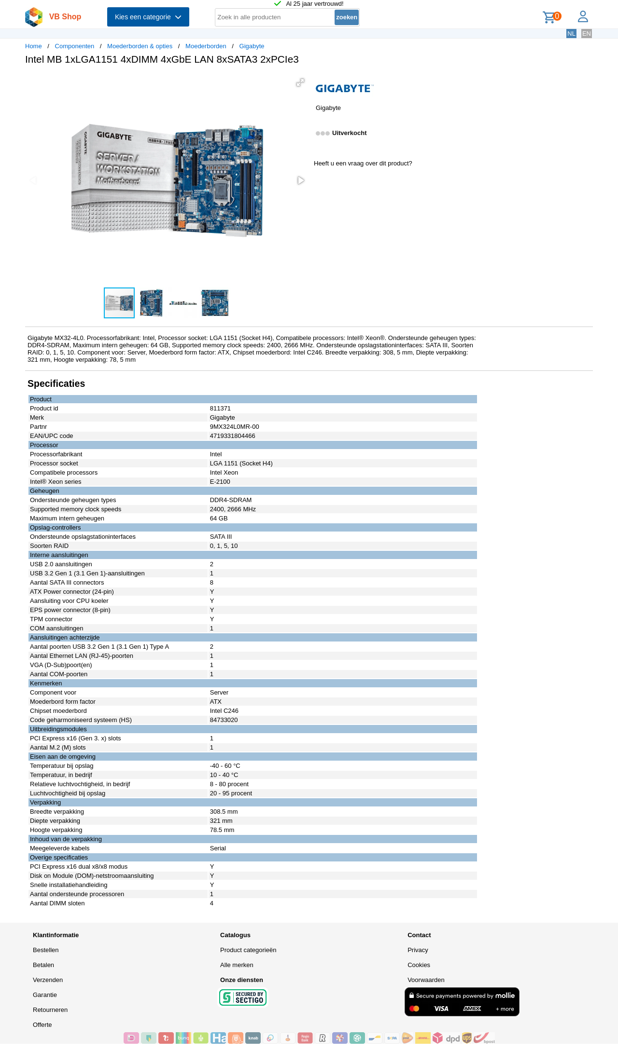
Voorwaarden (426, 979)
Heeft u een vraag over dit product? (363, 163)
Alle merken (236, 965)
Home (33, 46)
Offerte (42, 1024)
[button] (300, 82)
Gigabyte (252, 46)
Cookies (418, 965)
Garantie (45, 994)
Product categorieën (248, 950)
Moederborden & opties (139, 46)
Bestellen (45, 950)
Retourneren (50, 1009)
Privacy (417, 950)
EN (586, 33)
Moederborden (205, 46)
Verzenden (48, 979)
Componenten (75, 46)
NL (571, 33)
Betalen (43, 965)
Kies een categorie (148, 17)
